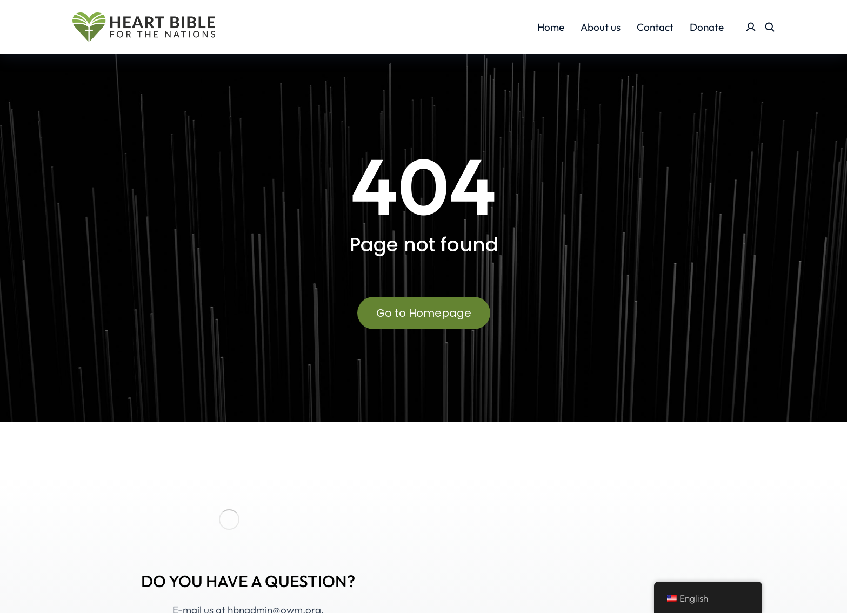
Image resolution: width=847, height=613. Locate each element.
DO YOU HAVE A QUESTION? (248, 581)
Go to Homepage (423, 313)
